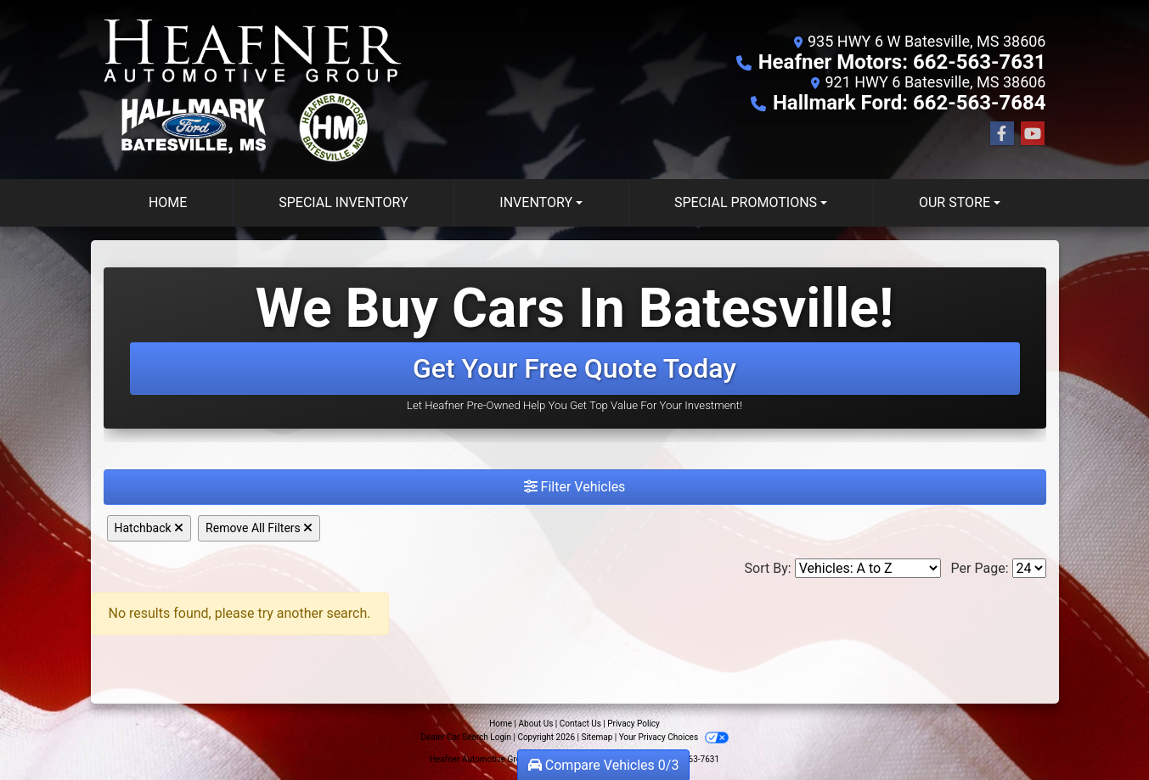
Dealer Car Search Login (465, 737)
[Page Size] (1029, 568)
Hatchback (149, 528)
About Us (536, 723)
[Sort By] (868, 568)
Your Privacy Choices (674, 737)
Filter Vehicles (575, 487)
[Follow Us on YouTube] (1033, 134)
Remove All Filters (259, 528)
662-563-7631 (693, 759)
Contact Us (580, 723)
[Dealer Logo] (256, 90)
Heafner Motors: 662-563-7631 (902, 62)
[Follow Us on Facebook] (1002, 134)
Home (500, 723)
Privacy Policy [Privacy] (633, 723)
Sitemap (596, 737)
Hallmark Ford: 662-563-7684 (909, 103)
